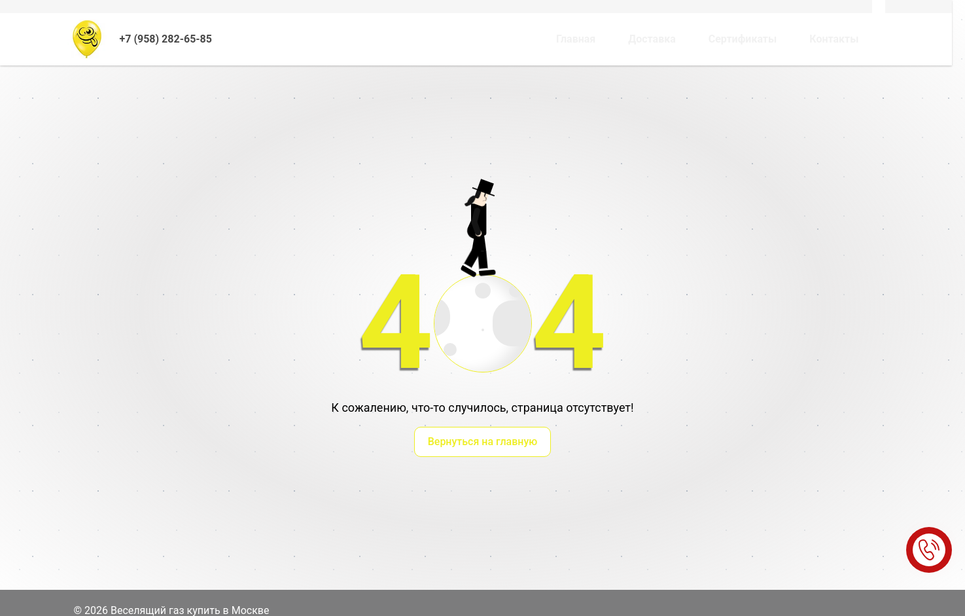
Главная (575, 39)
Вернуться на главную (483, 441)
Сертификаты (743, 39)
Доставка (652, 39)
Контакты (833, 39)
